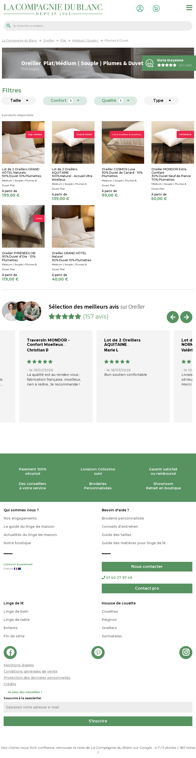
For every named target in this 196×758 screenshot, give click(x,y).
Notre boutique (17, 543)
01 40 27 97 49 (117, 577)
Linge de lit (14, 603)
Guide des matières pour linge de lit (134, 543)
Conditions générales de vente (30, 671)
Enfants (11, 628)
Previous (173, 317)
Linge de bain (16, 611)
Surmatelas (112, 636)
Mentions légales (19, 665)
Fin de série (14, 636)
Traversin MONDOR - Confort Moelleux (48, 342)
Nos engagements (20, 518)
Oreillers (109, 628)
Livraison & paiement (49, 567)
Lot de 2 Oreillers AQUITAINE (122, 342)
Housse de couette (119, 603)
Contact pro (147, 588)
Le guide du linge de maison (29, 526)
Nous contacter (147, 566)
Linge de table (17, 619)
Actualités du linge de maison (30, 535)
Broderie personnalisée (123, 518)
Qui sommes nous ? (21, 510)
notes (187, 747)
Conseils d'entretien (120, 526)
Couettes (110, 611)
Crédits (10, 684)
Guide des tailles (116, 535)
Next (186, 317)
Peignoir (109, 619)
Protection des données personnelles (37, 678)
